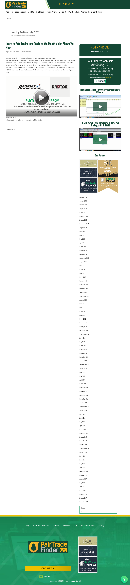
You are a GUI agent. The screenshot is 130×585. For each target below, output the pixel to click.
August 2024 (83, 228)
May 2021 (82, 342)
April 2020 (82, 380)
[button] (100, 106)
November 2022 (83, 289)
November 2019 (83, 399)
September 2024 (84, 224)
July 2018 (82, 456)
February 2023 (83, 281)
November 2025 (83, 197)
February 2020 (83, 388)
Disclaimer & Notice (95, 12)
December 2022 (83, 285)
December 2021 (83, 330)
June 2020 (82, 372)
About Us (31, 12)
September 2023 (84, 258)
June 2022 (82, 308)
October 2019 (83, 403)
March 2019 (82, 429)
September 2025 (84, 205)
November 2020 (83, 357)
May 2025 (82, 212)
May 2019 (82, 422)
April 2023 (82, 273)
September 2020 (84, 365)
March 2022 (82, 319)
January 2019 (83, 437)
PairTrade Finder (26, 52)
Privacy (8, 18)
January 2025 (83, 220)
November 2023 (83, 254)
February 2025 (83, 216)
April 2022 (82, 315)
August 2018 (83, 452)
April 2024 (82, 243)
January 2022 (83, 327)
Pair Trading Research (18, 12)
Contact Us (62, 12)
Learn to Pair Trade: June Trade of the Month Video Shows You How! (40, 45)
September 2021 (84, 334)
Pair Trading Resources (41, 525)
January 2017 (83, 498)
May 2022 (82, 311)
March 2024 (82, 247)
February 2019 (83, 433)
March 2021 (82, 346)
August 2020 (83, 368)
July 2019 (82, 414)
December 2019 (83, 395)
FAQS (76, 525)
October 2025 (83, 201)
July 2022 (82, 304)
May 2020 (82, 376)
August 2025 (83, 209)
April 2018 (82, 467)
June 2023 (82, 266)
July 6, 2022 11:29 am (12, 52)
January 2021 (83, 353)
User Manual (40, 12)
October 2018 (83, 445)
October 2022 (83, 292)
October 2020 (83, 361)
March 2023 (82, 277)
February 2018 (83, 471)
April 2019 (82, 426)
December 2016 (83, 502)
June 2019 (82, 418)
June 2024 (82, 235)
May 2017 (82, 483)
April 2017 (82, 487)
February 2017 (83, 494)
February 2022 (83, 323)
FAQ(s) (70, 12)
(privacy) (108, 77)
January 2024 (83, 250)
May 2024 (82, 239)
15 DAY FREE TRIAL (48, 568)
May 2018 (82, 464)
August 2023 (83, 262)
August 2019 (83, 410)
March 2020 (82, 384)
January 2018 (83, 475)
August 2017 (83, 479)
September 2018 (84, 448)
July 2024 (82, 231)
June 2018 (82, 460)
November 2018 (83, 441)
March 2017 (82, 490)
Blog (7, 12)
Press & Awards (51, 12)
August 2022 (83, 300)
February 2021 (83, 349)
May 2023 (82, 269)
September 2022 (84, 296)
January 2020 (83, 391)
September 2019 (84, 407)
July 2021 (82, 338)
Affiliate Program (81, 12)
